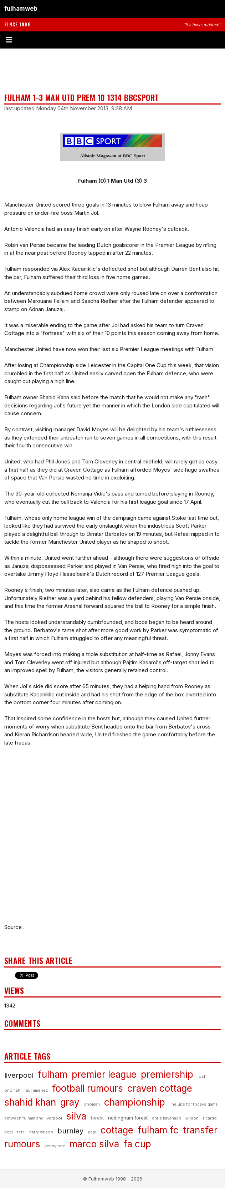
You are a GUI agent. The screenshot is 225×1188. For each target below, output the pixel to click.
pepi (92, 1131)
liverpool (19, 1075)
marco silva (94, 1143)
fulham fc (158, 1130)
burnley (70, 1131)
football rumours (87, 1088)
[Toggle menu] (112, 40)
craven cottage (159, 1088)
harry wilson (41, 1131)
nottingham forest (128, 1118)
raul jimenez (36, 1090)
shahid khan (30, 1102)
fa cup (137, 1143)
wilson (192, 1118)
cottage (117, 1130)
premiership (167, 1074)
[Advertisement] (112, 70)
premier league (104, 1074)
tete (21, 1131)
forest (97, 1118)
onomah (92, 1104)
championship (134, 1102)
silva (76, 1116)
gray (70, 1102)
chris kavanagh (166, 1118)
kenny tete (55, 1145)
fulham (52, 1074)
